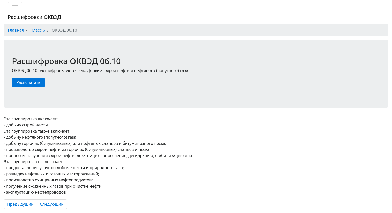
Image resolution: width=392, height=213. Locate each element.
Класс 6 (38, 30)
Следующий (52, 204)
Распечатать (28, 82)
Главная (16, 30)
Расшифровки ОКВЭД (34, 16)
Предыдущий (20, 204)
